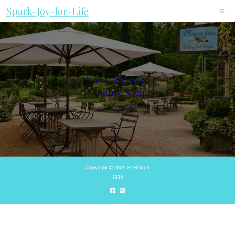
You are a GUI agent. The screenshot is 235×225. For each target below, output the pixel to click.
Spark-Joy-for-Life (47, 11)
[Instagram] (122, 190)
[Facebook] (113, 190)
